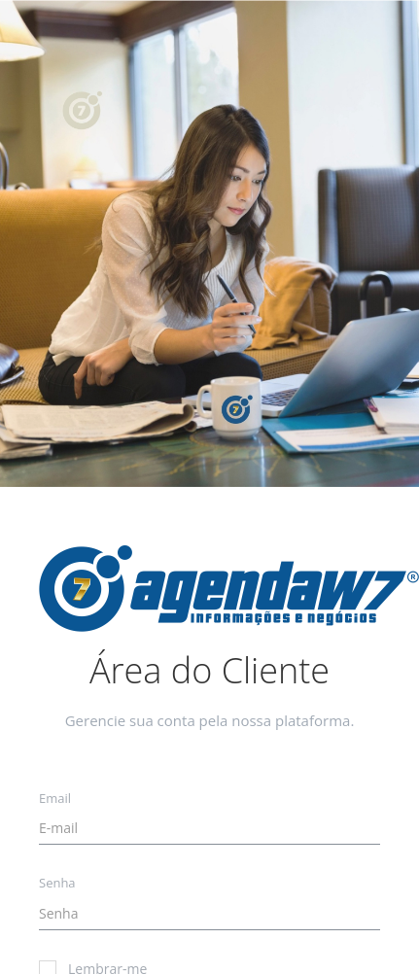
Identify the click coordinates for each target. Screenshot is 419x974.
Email (55, 798)
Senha (57, 882)
